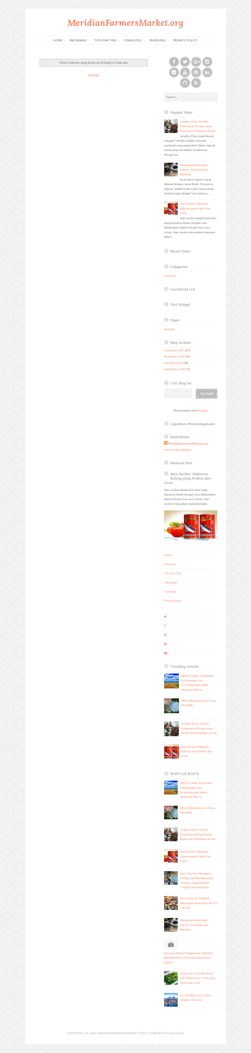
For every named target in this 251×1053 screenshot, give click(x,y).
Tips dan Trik (105, 40)
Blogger (203, 410)
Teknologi (133, 40)
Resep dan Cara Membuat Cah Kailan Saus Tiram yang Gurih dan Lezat (197, 978)
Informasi (78, 40)
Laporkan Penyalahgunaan (192, 423)
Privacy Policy (185, 40)
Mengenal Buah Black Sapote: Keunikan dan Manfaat (194, 169)
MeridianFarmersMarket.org (125, 22)
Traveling (157, 40)
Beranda (93, 75)
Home (57, 40)
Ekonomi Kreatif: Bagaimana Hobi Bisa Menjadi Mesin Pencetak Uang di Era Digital (188, 957)
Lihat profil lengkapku (178, 449)
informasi (170, 276)
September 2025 (175, 369)
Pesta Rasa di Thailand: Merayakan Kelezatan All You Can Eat (198, 902)
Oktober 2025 (173, 363)
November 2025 (174, 356)
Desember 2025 (174, 350)
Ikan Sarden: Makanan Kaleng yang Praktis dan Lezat (195, 208)
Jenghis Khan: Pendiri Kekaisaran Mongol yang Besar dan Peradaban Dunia (197, 126)
